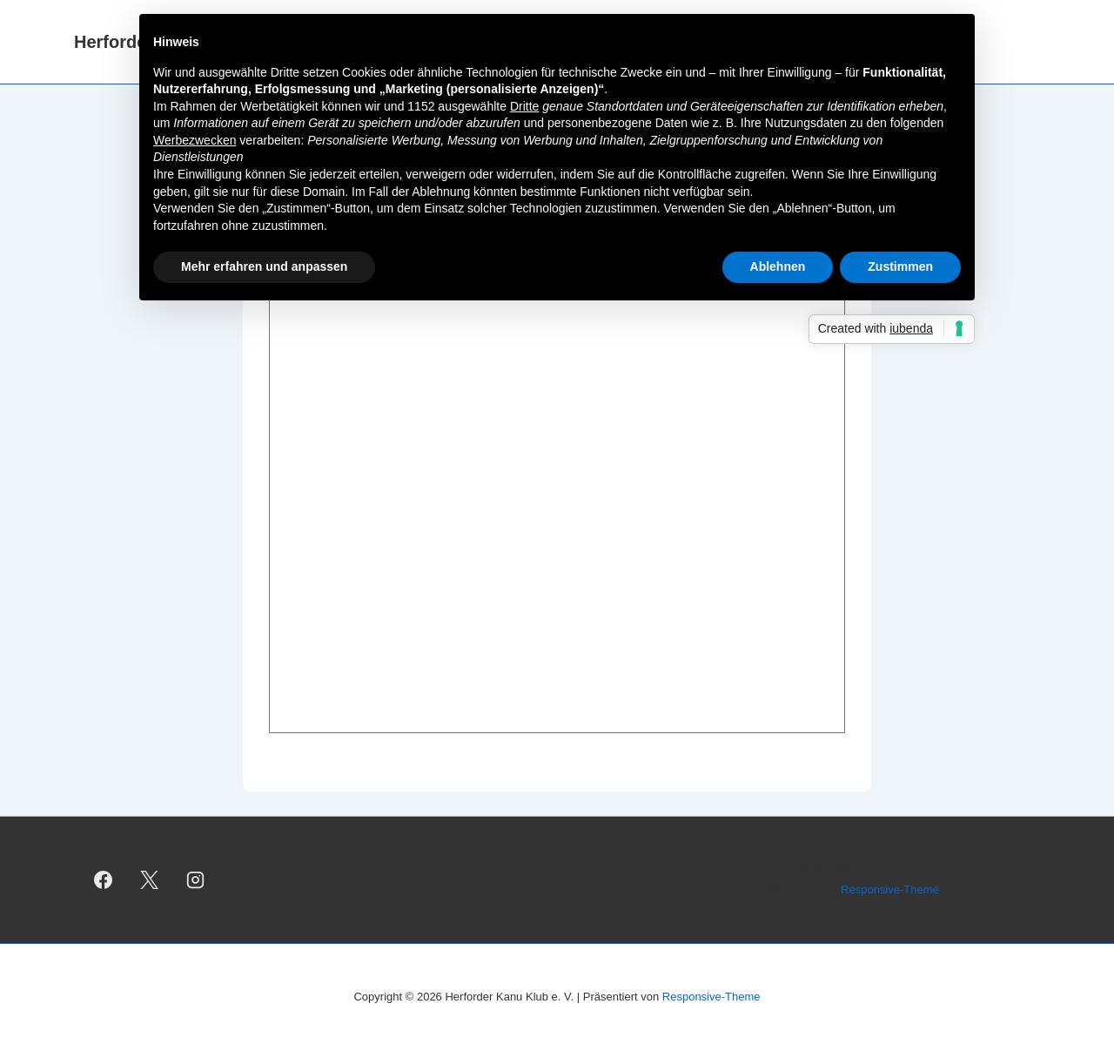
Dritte (524, 106)
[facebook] (103, 880)
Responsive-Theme (890, 889)
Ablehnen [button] (778, 266)
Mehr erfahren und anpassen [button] (264, 266)
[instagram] (195, 880)
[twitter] (149, 880)
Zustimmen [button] (900, 266)
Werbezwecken (194, 140)
